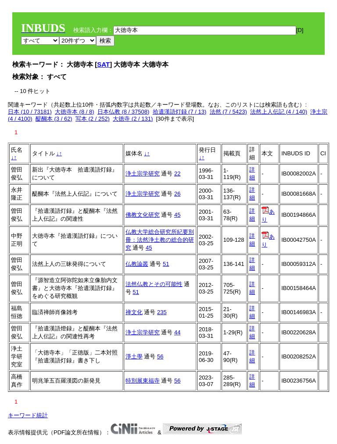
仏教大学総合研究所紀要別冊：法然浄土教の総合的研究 (159, 240)
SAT (103, 64)
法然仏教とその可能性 (154, 284)
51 (166, 264)
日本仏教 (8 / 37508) (123, 111)
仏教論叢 (136, 264)
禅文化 (134, 312)
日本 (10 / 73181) (30, 111)
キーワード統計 (28, 415)
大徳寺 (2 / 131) (133, 118)
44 (177, 332)
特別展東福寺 (142, 380)
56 (160, 356)
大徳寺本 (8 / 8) (74, 111)
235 (162, 312)
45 (177, 214)
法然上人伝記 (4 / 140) (278, 111)
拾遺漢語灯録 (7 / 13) (180, 111)
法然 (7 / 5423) (228, 111)
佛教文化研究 (142, 214)
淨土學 (134, 356)
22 (177, 173)
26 (177, 193)
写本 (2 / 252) (92, 118)
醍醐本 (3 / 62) (54, 118)
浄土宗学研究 (142, 173)
